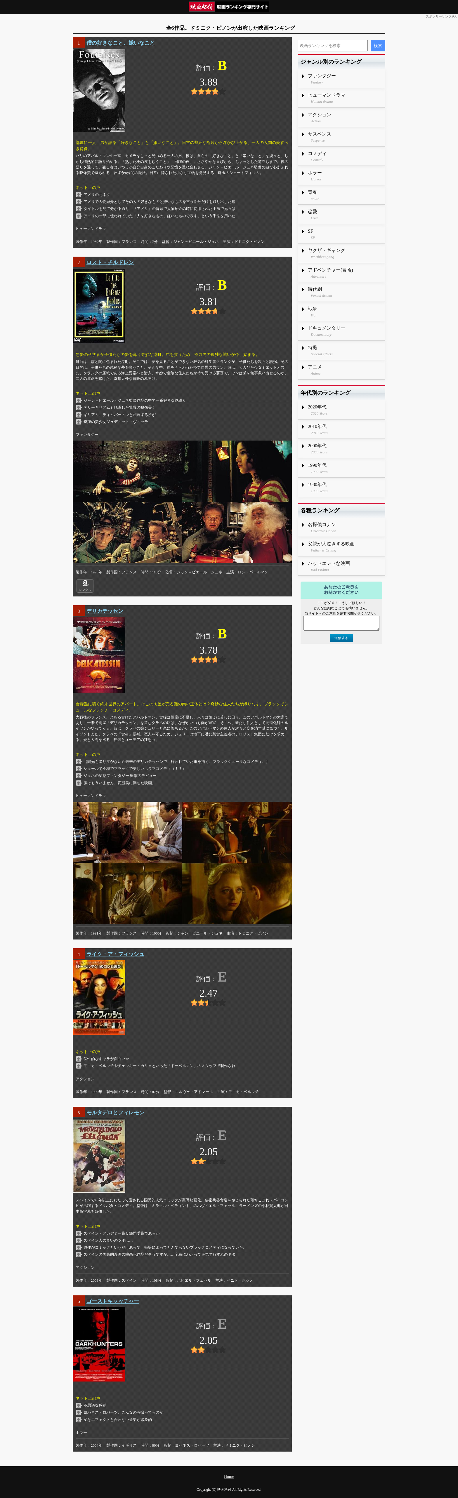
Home (229, 1476)
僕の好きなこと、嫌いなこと (120, 43)
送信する (341, 638)
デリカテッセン (104, 611)
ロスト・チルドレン (110, 262)
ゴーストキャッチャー (112, 1301)
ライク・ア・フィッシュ (115, 954)
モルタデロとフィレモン (115, 1113)
